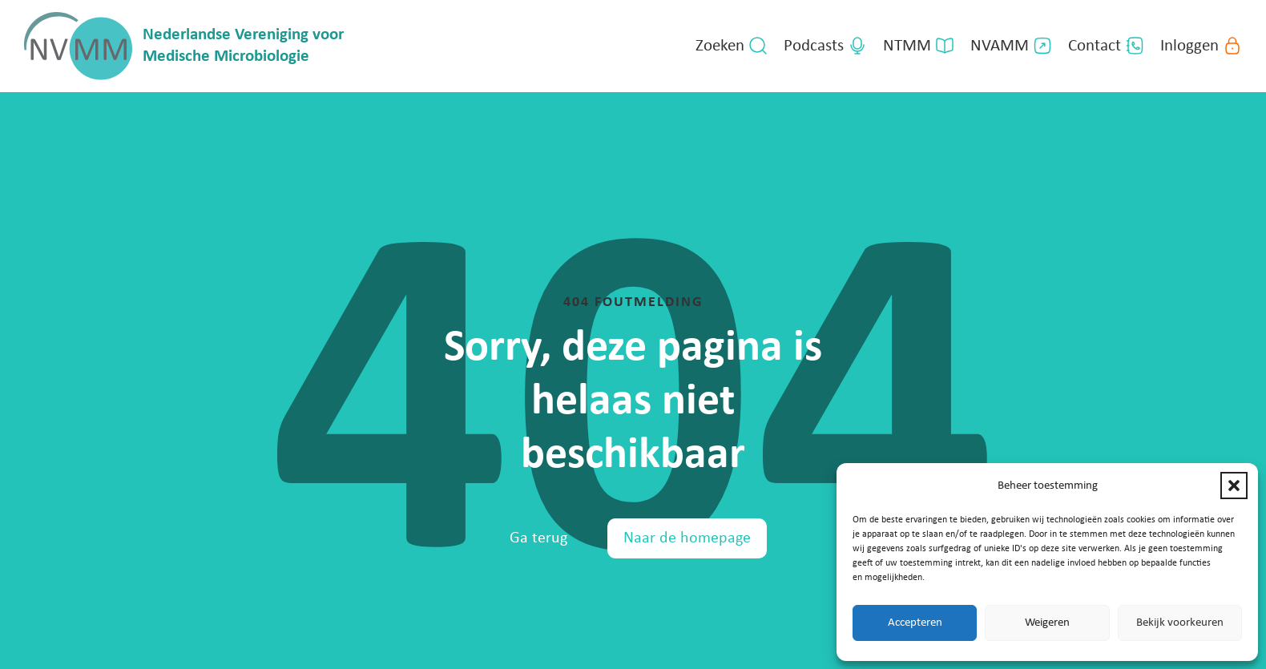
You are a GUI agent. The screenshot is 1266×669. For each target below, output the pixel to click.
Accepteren (915, 623)
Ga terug (538, 538)
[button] (1234, 486)
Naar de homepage (687, 538)
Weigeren (1047, 623)
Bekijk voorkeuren (1180, 623)
